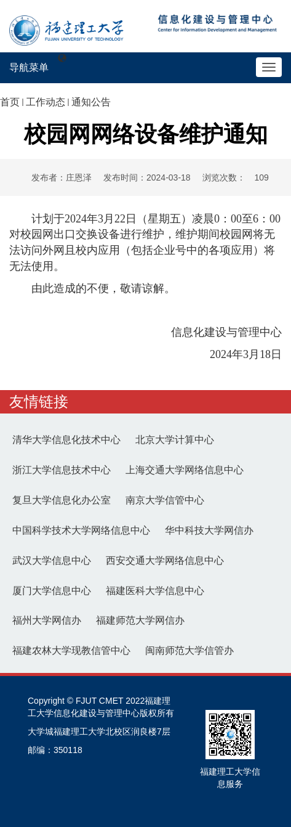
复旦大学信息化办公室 (61, 500)
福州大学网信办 (46, 620)
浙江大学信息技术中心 (61, 470)
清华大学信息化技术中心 (66, 439)
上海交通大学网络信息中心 (185, 470)
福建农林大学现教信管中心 (71, 650)
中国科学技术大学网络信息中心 (81, 530)
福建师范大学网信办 (140, 620)
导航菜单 (29, 67)
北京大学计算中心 (174, 439)
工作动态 (45, 102)
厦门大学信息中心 (51, 590)
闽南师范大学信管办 (189, 650)
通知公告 (91, 102)
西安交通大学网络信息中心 (165, 560)
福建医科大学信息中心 (155, 590)
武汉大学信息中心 (51, 560)
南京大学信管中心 (165, 500)
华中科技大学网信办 (209, 530)
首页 (10, 102)
